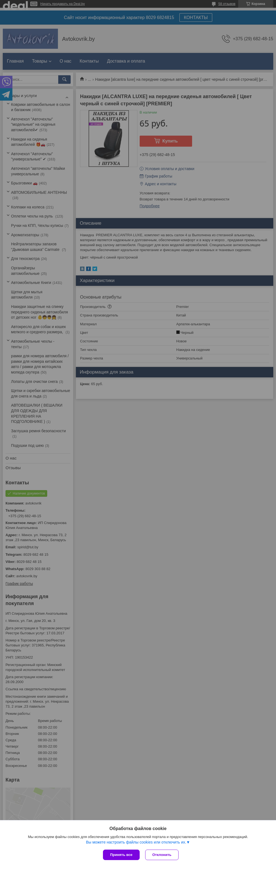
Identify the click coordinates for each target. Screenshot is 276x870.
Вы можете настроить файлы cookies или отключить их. (136, 842)
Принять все (121, 855)
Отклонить (161, 855)
